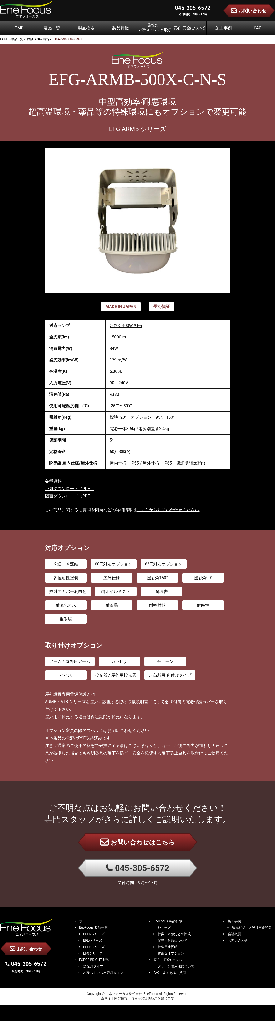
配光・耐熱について (173, 940)
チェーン (165, 661)
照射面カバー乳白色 (68, 591)
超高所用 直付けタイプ (170, 675)
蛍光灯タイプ (93, 966)
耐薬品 (111, 605)
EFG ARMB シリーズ (137, 129)
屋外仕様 (111, 577)
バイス (66, 675)
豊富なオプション (171, 953)
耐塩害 (161, 591)
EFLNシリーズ (94, 934)
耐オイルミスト (115, 591)
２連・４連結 (65, 563)
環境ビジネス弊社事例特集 (252, 928)
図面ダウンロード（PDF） (69, 496)
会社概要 (234, 934)
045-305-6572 (137, 868)
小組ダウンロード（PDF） (69, 488)
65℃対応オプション (163, 563)
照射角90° (203, 577)
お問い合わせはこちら (137, 842)
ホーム (84, 921)
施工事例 (223, 27)
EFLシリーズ (92, 940)
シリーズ (164, 928)
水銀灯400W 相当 (126, 325)
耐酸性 (203, 605)
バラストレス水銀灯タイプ (103, 973)
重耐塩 (66, 618)
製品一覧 (52, 27)
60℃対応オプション (113, 563)
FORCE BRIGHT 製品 (94, 960)
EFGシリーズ (93, 953)
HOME (18, 27)
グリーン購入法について (176, 966)
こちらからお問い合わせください (168, 509)
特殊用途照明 (168, 947)
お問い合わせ (26, 948)
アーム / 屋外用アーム (69, 661)
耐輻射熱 (157, 605)
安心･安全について (189, 27)
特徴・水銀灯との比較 (174, 934)
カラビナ (119, 661)
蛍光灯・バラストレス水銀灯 (155, 27)
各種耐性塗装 (65, 577)
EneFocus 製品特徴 (167, 921)
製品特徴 (120, 27)
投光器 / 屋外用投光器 (115, 675)
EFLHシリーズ (94, 947)
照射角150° (157, 577)
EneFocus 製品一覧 (93, 928)
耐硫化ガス (65, 605)
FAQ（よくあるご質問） (171, 973)
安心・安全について (168, 960)
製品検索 (86, 27)
